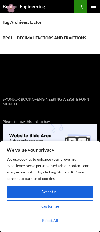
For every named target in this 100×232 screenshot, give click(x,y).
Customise (50, 206)
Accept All (50, 191)
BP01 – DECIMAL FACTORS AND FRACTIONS (44, 37)
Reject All (50, 220)
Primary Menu (93, 6)
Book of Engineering (24, 6)
